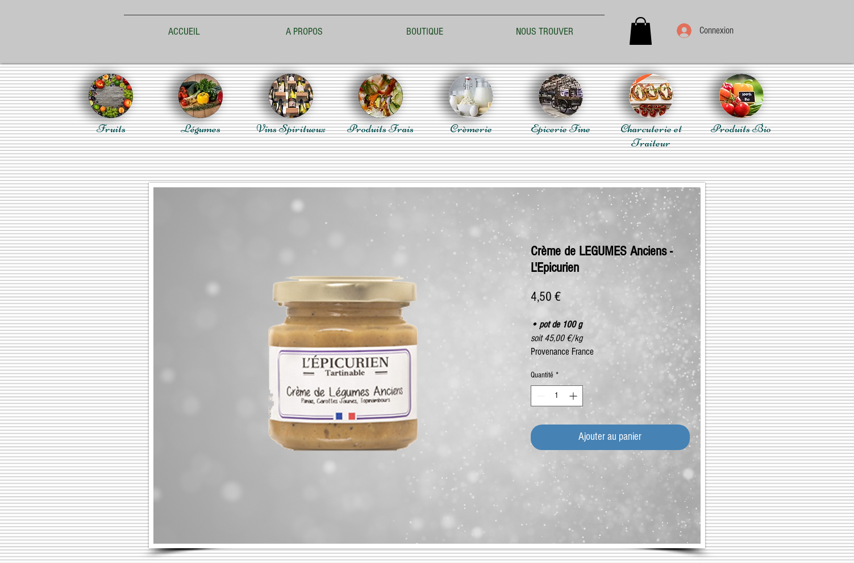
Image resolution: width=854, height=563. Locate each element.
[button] (640, 31)
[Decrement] (539, 396)
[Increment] (574, 396)
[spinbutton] (557, 396)
